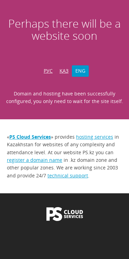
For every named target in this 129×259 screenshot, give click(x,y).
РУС (48, 70)
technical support (67, 175)
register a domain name (34, 160)
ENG (80, 70)
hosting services (94, 136)
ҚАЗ (64, 70)
